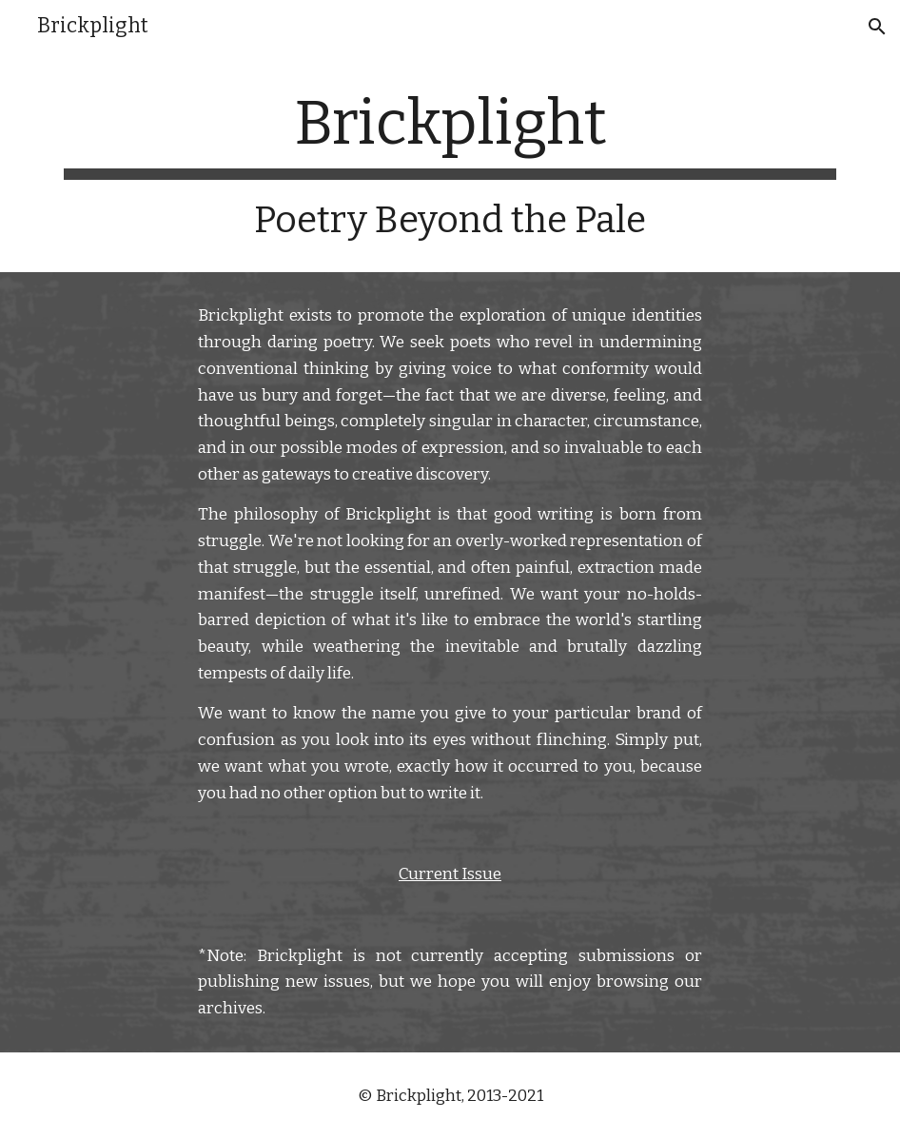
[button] (877, 26)
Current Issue (450, 874)
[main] (450, 164)
